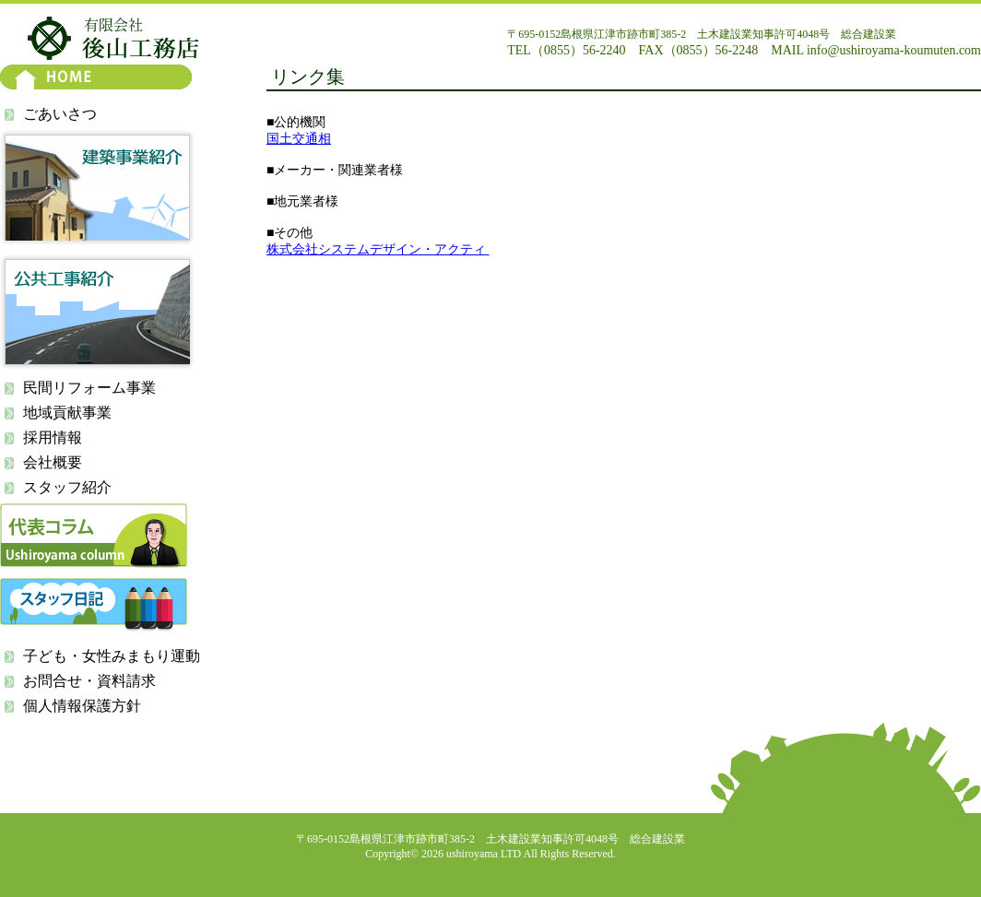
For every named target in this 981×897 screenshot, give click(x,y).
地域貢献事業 (67, 412)
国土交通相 (298, 139)
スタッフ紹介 (67, 487)
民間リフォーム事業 (89, 387)
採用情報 (52, 437)
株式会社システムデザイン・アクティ (378, 249)
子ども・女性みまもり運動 (111, 656)
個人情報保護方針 (82, 706)
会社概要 (52, 462)
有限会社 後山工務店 (113, 38)
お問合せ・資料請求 (89, 681)
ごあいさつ (60, 114)
